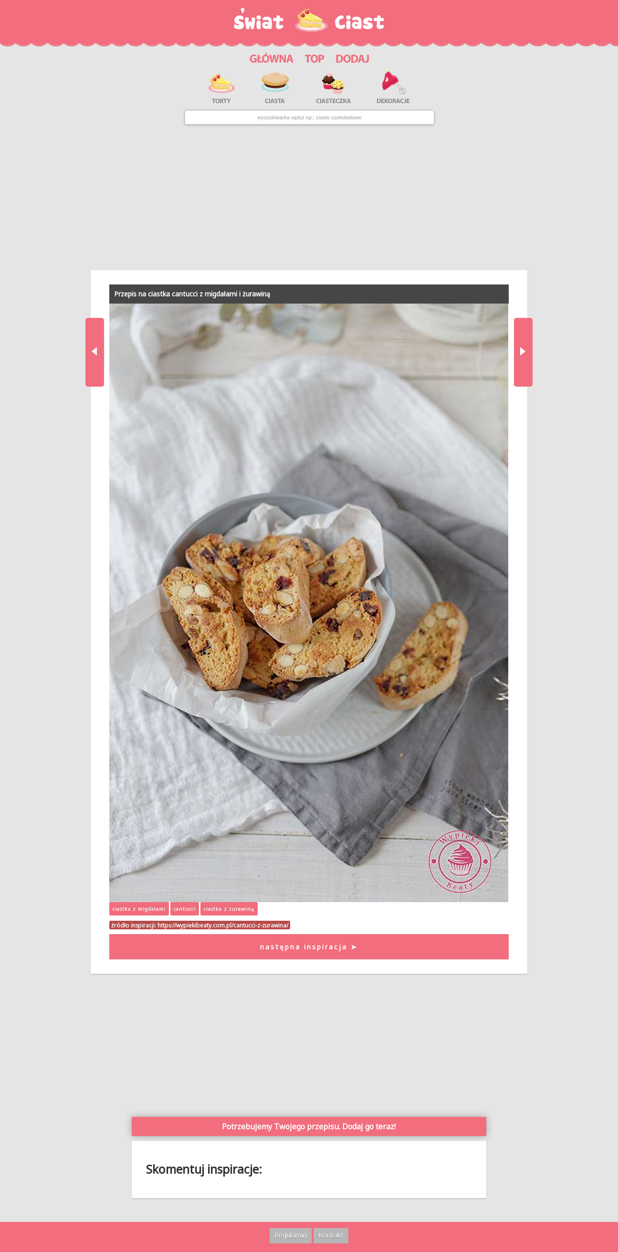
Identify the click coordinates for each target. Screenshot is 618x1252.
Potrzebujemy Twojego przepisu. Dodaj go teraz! (309, 1126)
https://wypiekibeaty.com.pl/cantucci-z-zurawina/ (222, 925)
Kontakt (331, 1235)
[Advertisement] (309, 197)
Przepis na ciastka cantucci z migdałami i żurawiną (192, 293)
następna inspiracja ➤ (309, 946)
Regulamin (290, 1235)
